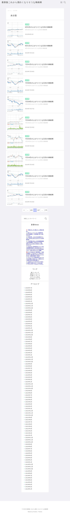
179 (46, 210)
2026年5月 (28, 292)
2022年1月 (28, 408)
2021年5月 (28, 426)
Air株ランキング (35, 275)
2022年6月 (28, 397)
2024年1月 (28, 355)
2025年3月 (28, 323)
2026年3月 (28, 297)
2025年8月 (28, 312)
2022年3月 (28, 404)
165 (31, 210)
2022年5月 (28, 399)
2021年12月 (29, 410)
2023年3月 (28, 377)
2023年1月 (28, 381)
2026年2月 (28, 299)
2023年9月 (28, 364)
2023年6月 (28, 370)
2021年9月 (28, 417)
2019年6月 (28, 477)
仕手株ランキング (35, 278)
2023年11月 (29, 359)
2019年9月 (28, 471)
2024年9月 (28, 337)
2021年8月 (28, 419)
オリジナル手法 (35, 277)
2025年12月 (29, 303)
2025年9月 (28, 310)
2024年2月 (28, 352)
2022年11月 (29, 386)
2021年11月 (29, 413)
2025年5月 (28, 319)
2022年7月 (28, 395)
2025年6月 (28, 317)
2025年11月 (29, 305)
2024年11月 (29, 332)
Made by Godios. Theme (35, 511)
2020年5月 (28, 453)
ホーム (10, 10)
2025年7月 (28, 314)
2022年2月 (28, 406)
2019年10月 (29, 469)
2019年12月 (29, 464)
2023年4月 (28, 375)
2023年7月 (28, 368)
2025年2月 (28, 326)
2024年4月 (28, 348)
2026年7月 (28, 288)
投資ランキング (35, 274)
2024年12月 (29, 330)
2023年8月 (28, 366)
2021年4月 (28, 428)
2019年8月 (28, 473)
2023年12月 (29, 357)
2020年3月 (28, 457)
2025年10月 (29, 308)
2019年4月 (28, 482)
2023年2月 (28, 379)
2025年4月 (28, 321)
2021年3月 (28, 431)
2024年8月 (28, 339)
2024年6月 (28, 343)
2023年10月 (29, 361)
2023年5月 (28, 372)
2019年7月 (28, 475)
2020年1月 (28, 462)
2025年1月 (28, 328)
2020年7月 (28, 448)
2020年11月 (29, 439)
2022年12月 (29, 384)
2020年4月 (28, 455)
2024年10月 (29, 334)
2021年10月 (29, 415)
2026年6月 (28, 290)
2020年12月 (29, 437)
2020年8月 (28, 446)
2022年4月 (28, 401)
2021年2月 (28, 433)
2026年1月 (28, 301)
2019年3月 (28, 484)
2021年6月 (28, 424)
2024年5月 (28, 346)
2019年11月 (29, 466)
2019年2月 (28, 486)
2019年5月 (28, 480)
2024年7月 (28, 341)
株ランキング (35, 272)
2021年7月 (28, 422)
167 (38, 210)
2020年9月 (28, 444)
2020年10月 (29, 442)
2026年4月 (28, 294)
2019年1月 (28, 489)
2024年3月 (28, 350)
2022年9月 (28, 390)
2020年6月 (28, 451)
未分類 (15, 10)
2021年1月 (28, 435)
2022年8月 (28, 393)
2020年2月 (28, 460)
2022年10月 (29, 388)
